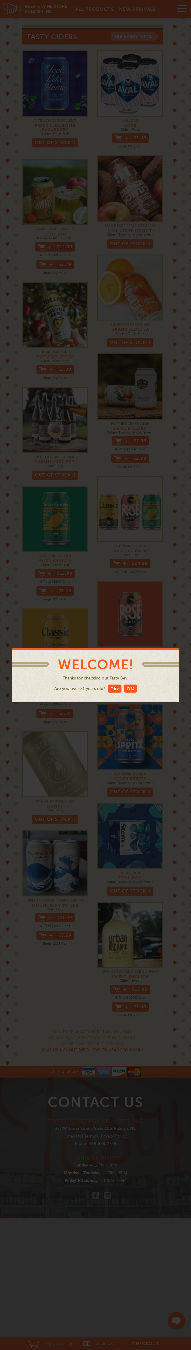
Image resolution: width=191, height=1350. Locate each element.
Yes (115, 688)
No (131, 688)
